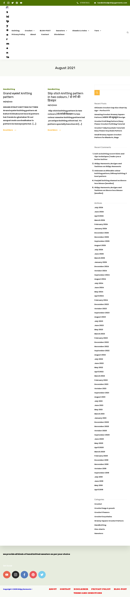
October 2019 (100, 468)
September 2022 (101, 350)
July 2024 (98, 283)
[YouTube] (21, 3)
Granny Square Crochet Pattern (109, 521)
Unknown (98, 170)
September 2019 (101, 473)
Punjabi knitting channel (105, 180)
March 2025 (99, 258)
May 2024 (98, 292)
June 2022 (99, 363)
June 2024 (99, 287)
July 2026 (98, 207)
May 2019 (98, 485)
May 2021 (98, 409)
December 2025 (101, 233)
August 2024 (100, 279)
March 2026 (99, 220)
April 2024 (99, 296)
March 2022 (99, 376)
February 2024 (101, 300)
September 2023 (102, 313)
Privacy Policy (18, 34)
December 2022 (101, 342)
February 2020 (101, 456)
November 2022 (101, 346)
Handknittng (9, 89)
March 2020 (99, 452)
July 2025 (98, 249)
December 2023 (101, 304)
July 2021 (98, 401)
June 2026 (99, 212)
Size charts (99, 529)
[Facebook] (4, 3)
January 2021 (100, 418)
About (33, 34)
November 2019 (101, 464)
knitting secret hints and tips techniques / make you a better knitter (109, 157)
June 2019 (98, 481)
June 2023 (99, 325)
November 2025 (101, 237)
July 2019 (98, 477)
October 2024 (100, 270)
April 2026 (99, 216)
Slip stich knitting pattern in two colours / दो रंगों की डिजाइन (65, 97)
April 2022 (99, 371)
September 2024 (102, 275)
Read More (8, 130)
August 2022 (100, 355)
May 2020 (98, 443)
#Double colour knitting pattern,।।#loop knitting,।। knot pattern (110, 173)
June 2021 (98, 405)
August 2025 (100, 245)
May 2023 (98, 329)
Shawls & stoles (80, 30)
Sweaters (61, 30)
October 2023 (100, 308)
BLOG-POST (45, 30)
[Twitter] (13, 3)
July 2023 (98, 321)
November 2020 (101, 426)
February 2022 (101, 380)
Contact (45, 34)
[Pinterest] (17, 3)
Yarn (97, 30)
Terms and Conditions (88, 593)
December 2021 (101, 384)
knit (96, 154)
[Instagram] (8, 3)
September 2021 (101, 393)
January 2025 (100, 262)
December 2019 (101, 460)
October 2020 (100, 430)
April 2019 (98, 489)
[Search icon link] (127, 32)
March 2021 (99, 414)
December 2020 (101, 422)
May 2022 (98, 367)
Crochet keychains (103, 516)
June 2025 (99, 254)
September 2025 (101, 241)
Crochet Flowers (102, 512)
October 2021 (100, 388)
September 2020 (102, 435)
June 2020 (99, 439)
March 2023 (99, 334)
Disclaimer (59, 34)
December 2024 (101, 266)
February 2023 (101, 338)
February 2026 (101, 224)
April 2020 (99, 447)
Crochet (30, 30)
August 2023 (100, 317)
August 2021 (99, 397)
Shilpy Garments (113, 166)
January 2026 (100, 228)
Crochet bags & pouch (104, 508)
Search (97, 92)
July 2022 (98, 359)
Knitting (15, 30)
